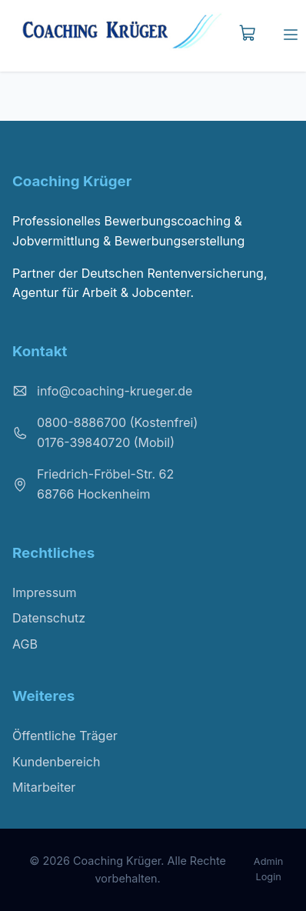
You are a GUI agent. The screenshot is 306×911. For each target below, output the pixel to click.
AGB (25, 644)
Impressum (44, 592)
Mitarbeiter (43, 787)
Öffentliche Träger (65, 735)
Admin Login (269, 869)
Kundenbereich (56, 761)
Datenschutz (48, 618)
